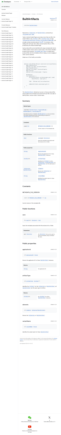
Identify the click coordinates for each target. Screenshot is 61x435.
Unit (25, 138)
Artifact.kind (45, 38)
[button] (9, 21)
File (40, 42)
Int (28, 126)
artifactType (41, 158)
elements (40, 168)
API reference (6, 6)
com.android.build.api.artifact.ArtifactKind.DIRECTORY (38, 40)
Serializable (35, 111)
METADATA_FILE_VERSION (44, 126)
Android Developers (26, 14)
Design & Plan (27, 1)
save (39, 138)
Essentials (16, 1)
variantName (41, 176)
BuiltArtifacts (33, 25)
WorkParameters (27, 111)
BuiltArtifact (41, 32)
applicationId (42, 151)
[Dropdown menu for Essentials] (21, 1)
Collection (32, 32)
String (25, 151)
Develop (33, 14)
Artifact (35, 38)
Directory (46, 138)
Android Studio (54, 1)
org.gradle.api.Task (28, 34)
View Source (52, 18)
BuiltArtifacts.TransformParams (38, 109)
